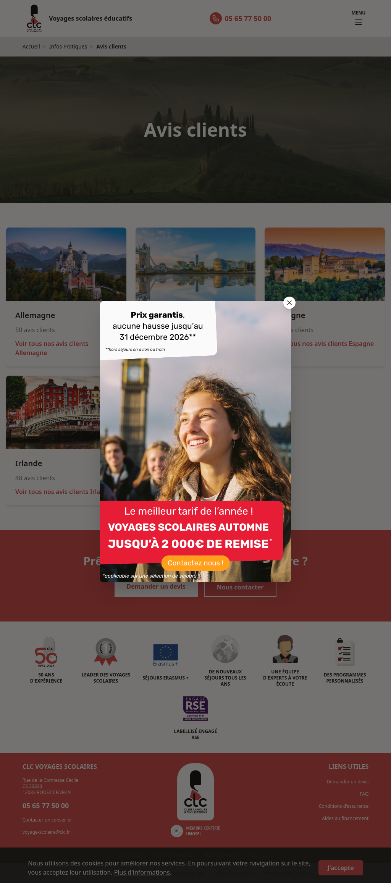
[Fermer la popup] (289, 303)
